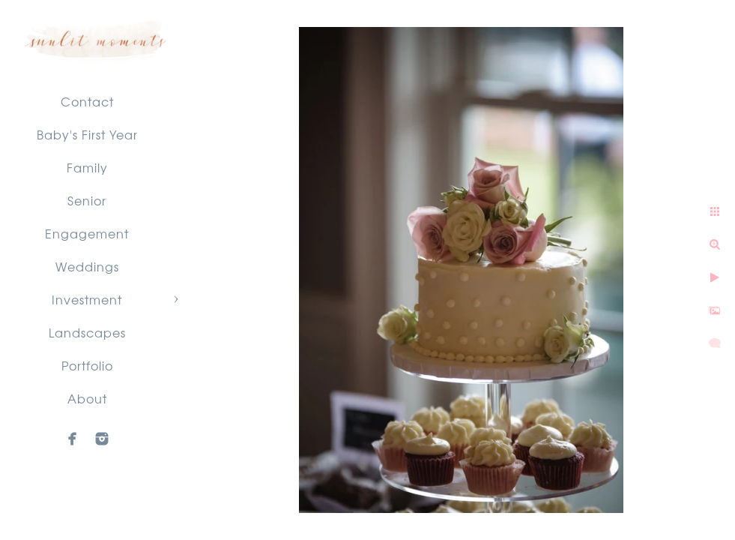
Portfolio (87, 365)
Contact (87, 101)
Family (87, 167)
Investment (87, 299)
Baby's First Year (87, 134)
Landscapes (87, 332)
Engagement (87, 233)
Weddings (87, 266)
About (87, 398)
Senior (86, 200)
